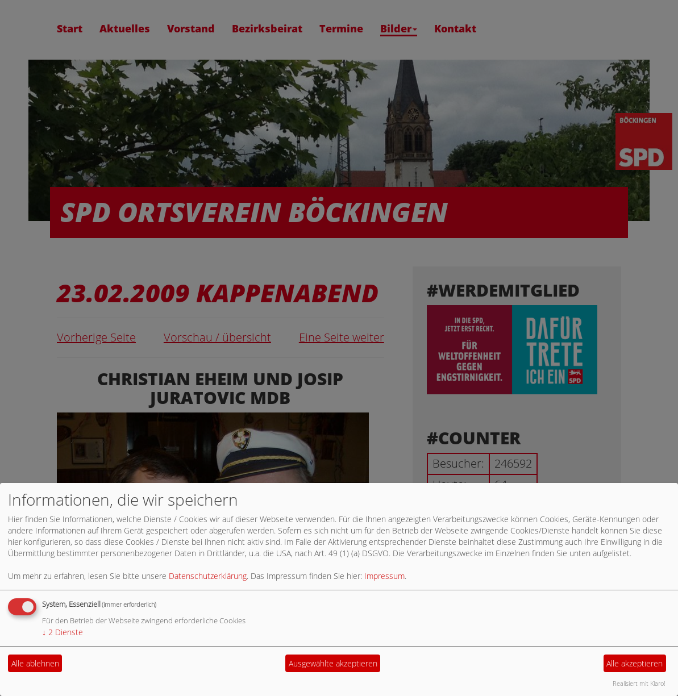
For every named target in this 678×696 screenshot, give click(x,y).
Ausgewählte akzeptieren (333, 663)
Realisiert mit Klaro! (639, 683)
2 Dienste (62, 632)
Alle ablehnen (35, 663)
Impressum (384, 575)
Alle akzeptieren (634, 663)
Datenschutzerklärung (208, 575)
